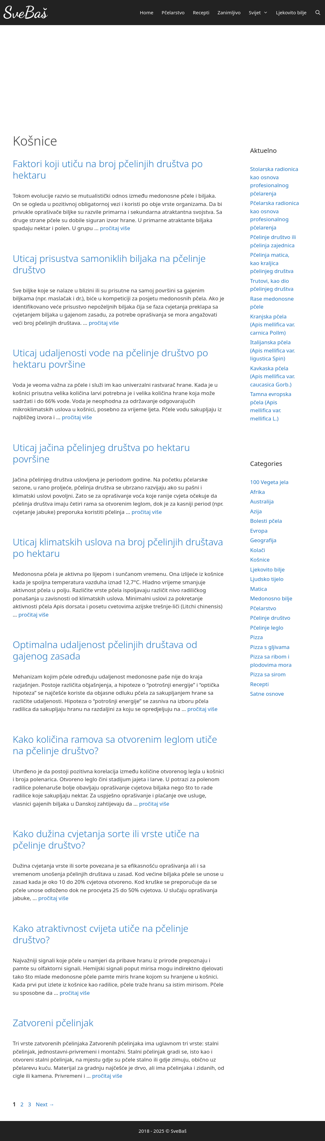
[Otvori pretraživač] (318, 12)
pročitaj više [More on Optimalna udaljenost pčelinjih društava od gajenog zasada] (202, 709)
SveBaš (25, 12)
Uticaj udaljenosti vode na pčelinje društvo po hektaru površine (110, 358)
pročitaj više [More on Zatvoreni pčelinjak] (107, 1075)
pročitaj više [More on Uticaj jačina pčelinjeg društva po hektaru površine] (147, 512)
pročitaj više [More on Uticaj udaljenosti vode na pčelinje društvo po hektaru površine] (77, 417)
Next (45, 1104)
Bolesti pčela (266, 520)
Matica (258, 588)
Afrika (257, 491)
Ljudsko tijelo (266, 579)
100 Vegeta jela (269, 482)
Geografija (263, 540)
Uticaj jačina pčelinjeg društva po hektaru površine (101, 453)
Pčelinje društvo (270, 617)
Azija (256, 511)
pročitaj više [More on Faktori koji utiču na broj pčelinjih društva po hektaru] (115, 228)
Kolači (257, 550)
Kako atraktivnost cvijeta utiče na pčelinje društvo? (101, 934)
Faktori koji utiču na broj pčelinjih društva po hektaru (108, 169)
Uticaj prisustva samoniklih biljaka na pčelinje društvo (109, 264)
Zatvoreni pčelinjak (53, 1022)
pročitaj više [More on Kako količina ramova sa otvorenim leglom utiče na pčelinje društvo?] (154, 803)
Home (146, 12)
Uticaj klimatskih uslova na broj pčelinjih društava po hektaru (118, 547)
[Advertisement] (162, 72)
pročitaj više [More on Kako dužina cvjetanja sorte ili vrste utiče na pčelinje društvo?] (53, 898)
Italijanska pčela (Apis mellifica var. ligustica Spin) (272, 350)
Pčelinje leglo (266, 627)
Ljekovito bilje (291, 12)
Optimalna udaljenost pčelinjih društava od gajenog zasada (105, 650)
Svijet (260, 12)
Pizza (256, 637)
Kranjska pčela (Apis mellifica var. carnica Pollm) (272, 324)
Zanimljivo (229, 12)
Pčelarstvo (173, 12)
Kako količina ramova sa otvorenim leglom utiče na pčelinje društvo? (115, 745)
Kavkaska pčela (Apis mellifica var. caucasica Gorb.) (272, 376)
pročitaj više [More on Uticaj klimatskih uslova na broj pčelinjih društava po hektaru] (33, 614)
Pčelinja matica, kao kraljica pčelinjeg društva (272, 263)
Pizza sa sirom (268, 674)
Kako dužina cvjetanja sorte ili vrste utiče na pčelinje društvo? (106, 839)
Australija (262, 501)
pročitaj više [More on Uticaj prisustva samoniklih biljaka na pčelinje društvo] (104, 322)
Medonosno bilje (271, 598)
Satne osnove (267, 693)
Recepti (201, 12)
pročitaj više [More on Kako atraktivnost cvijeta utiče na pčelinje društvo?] (75, 992)
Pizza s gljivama (269, 647)
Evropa (259, 530)
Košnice (260, 559)
